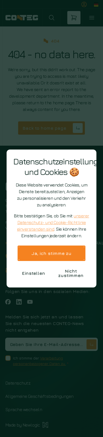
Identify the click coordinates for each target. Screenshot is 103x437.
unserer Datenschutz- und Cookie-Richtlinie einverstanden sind (53, 222)
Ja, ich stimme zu (51, 253)
